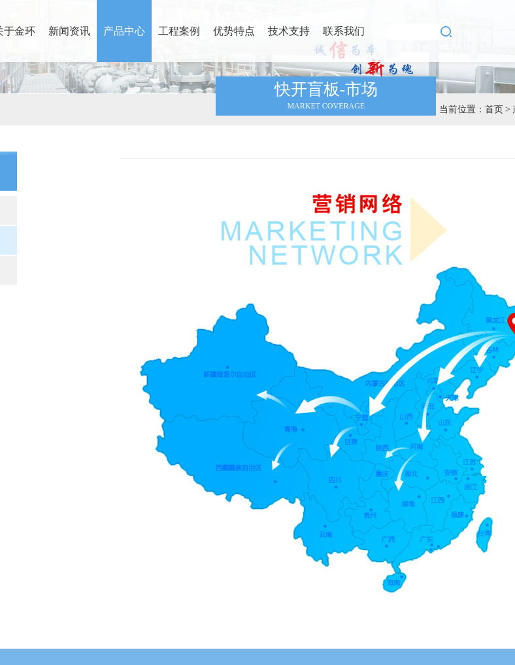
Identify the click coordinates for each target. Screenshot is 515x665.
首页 (494, 109)
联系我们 (344, 31)
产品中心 (124, 31)
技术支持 (289, 31)
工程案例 (179, 31)
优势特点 (234, 31)
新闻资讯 (69, 31)
